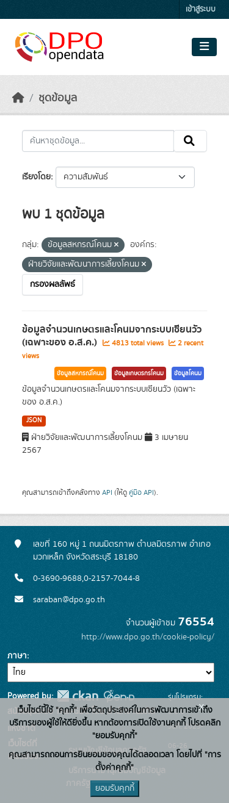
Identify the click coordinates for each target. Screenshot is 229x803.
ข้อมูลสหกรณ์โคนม (80, 373)
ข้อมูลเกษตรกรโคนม (139, 373)
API (107, 492)
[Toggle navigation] (204, 47)
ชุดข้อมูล (57, 98)
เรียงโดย (36, 177)
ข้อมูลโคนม (188, 373)
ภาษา (17, 656)
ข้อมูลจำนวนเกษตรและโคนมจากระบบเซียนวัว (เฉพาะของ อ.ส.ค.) (112, 336)
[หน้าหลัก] (18, 98)
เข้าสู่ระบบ (201, 9)
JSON (34, 420)
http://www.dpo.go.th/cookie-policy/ (147, 637)
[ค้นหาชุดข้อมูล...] (98, 141)
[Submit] (190, 141)
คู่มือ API (141, 492)
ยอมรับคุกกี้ (114, 788)
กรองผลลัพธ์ (52, 284)
